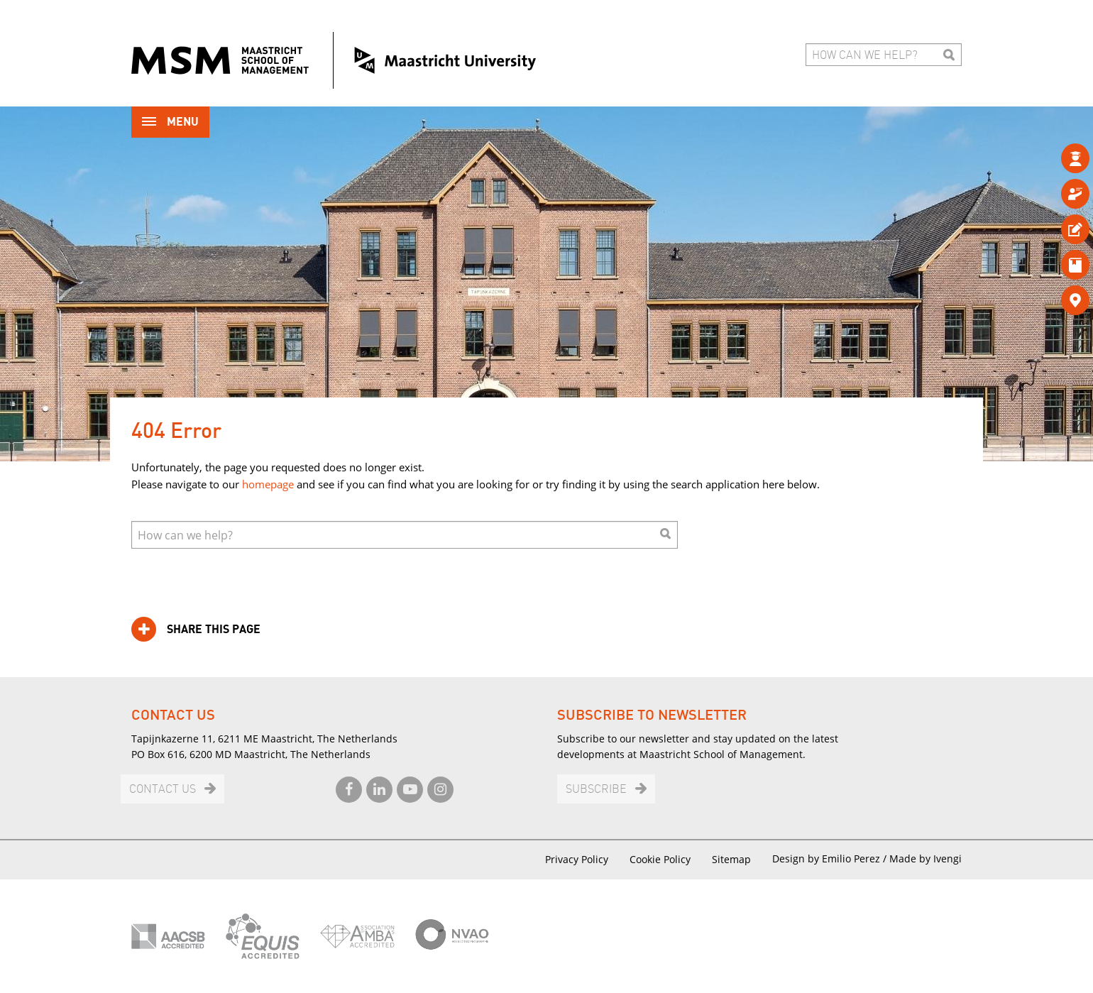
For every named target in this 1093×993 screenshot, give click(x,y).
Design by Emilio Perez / (830, 858)
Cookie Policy (660, 859)
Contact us (162, 790)
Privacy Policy (576, 859)
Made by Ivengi (925, 858)
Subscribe (596, 790)
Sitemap (731, 859)
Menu (170, 123)
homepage (268, 484)
